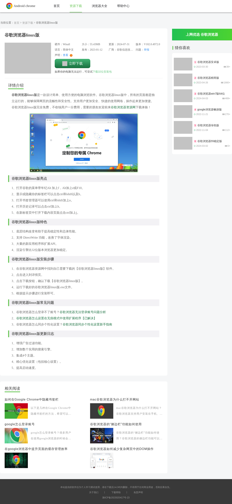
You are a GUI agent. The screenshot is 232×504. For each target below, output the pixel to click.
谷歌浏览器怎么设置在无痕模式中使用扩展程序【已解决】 (56, 318)
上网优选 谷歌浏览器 (202, 34)
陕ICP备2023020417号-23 (116, 497)
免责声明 (138, 492)
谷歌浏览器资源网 (123, 107)
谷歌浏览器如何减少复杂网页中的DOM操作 (122, 449)
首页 (16, 22)
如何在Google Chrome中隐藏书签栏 (32, 399)
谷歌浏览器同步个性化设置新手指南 (87, 324)
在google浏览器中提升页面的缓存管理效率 (36, 449)
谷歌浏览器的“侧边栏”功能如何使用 (116, 424)
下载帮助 (116, 492)
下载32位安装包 (102, 71)
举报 (146, 49)
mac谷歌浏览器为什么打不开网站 (114, 399)
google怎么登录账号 (20, 424)
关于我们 (93, 492)
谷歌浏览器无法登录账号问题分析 (83, 312)
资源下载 (27, 22)
